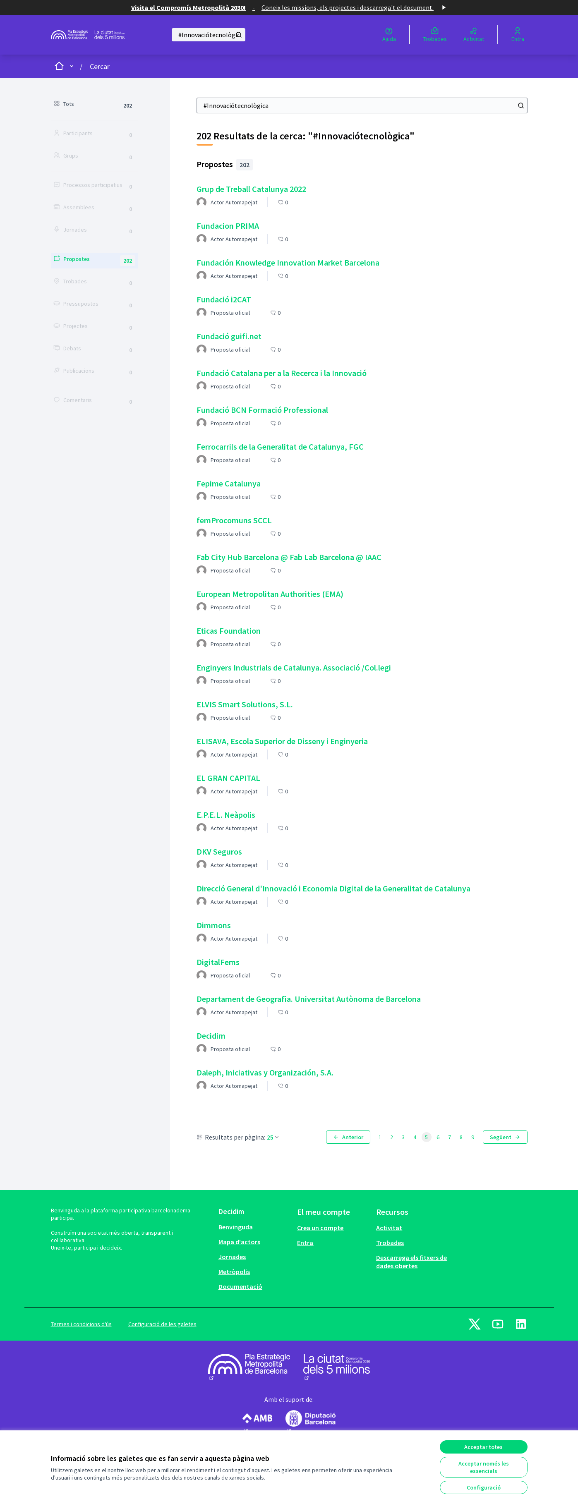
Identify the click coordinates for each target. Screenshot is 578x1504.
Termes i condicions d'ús (81, 1324)
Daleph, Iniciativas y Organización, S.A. (265, 1072)
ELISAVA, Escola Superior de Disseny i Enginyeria (282, 741)
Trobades (390, 1242)
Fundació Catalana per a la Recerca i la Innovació (282, 373)
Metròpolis (234, 1271)
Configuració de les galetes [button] (162, 1324)
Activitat (389, 1228)
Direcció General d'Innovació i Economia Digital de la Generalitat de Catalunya (333, 888)
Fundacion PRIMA (228, 225)
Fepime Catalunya (229, 483)
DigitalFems (218, 962)
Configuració (484, 1487)
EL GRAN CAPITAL (228, 778)
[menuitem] (254, 1227)
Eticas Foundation (229, 630)
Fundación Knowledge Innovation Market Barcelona (288, 262)
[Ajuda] (389, 34)
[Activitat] (473, 34)
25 (273, 1137)
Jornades (232, 1257)
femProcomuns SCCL (234, 520)
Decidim (211, 1035)
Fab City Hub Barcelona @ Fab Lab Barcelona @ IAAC (289, 557)
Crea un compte (320, 1228)
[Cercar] (209, 34)
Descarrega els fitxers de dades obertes (411, 1261)
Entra (305, 1242)
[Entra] (518, 34)
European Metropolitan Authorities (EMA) (270, 594)
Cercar (100, 66)
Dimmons (214, 925)
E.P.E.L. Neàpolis (226, 814)
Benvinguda (235, 1227)
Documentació (240, 1286)
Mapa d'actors (239, 1242)
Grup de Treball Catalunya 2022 (251, 189)
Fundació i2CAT (224, 299)
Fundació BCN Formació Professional (262, 410)
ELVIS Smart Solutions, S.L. (245, 704)
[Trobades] (435, 34)
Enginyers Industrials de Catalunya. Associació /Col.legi (294, 667)
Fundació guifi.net (229, 336)
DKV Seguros (219, 851)
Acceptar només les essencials (483, 1467)
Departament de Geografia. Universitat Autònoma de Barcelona (309, 999)
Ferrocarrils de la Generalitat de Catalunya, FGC (280, 446)
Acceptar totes (483, 1447)
